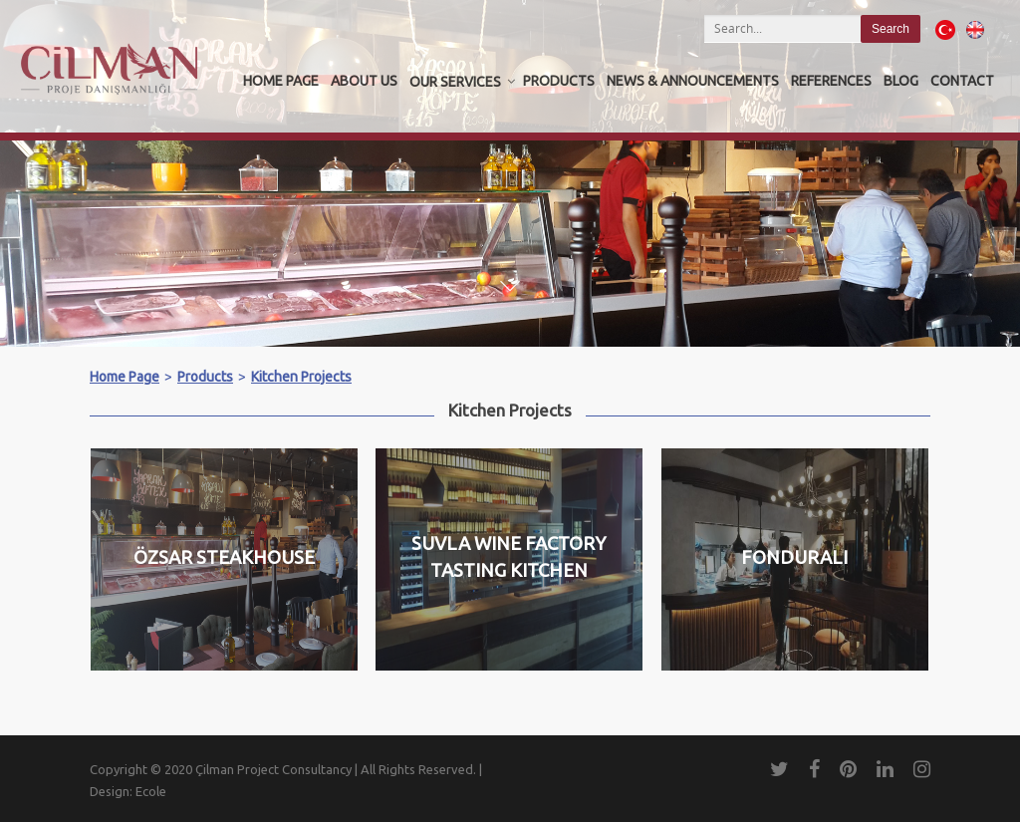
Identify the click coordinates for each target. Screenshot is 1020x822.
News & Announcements (693, 81)
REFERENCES (831, 81)
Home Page (281, 81)
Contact (962, 81)
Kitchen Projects (301, 377)
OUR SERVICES (455, 82)
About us (364, 81)
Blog (901, 81)
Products (559, 81)
